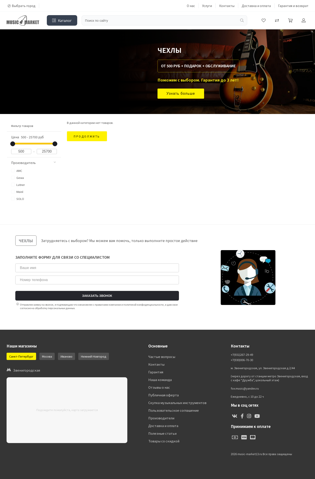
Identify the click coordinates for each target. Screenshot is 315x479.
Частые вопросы (161, 356)
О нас (191, 6)
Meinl (17, 192)
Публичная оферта (163, 395)
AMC (16, 171)
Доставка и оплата (256, 6)
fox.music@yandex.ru (245, 388)
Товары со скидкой (163, 441)
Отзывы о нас (159, 387)
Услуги (207, 6)
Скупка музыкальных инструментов (177, 402)
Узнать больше (180, 93)
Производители (161, 418)
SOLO (17, 199)
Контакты (226, 6)
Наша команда (160, 379)
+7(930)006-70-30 (242, 360)
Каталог (62, 20)
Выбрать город (21, 6)
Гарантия (155, 372)
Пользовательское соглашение (173, 410)
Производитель (33, 162)
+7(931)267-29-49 (242, 355)
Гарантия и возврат (293, 6)
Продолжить (87, 136)
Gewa (17, 178)
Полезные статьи (162, 433)
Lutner (18, 185)
